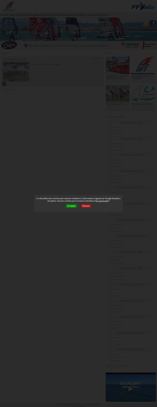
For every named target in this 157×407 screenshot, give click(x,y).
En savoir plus (102, 201)
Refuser (86, 206)
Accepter (71, 206)
